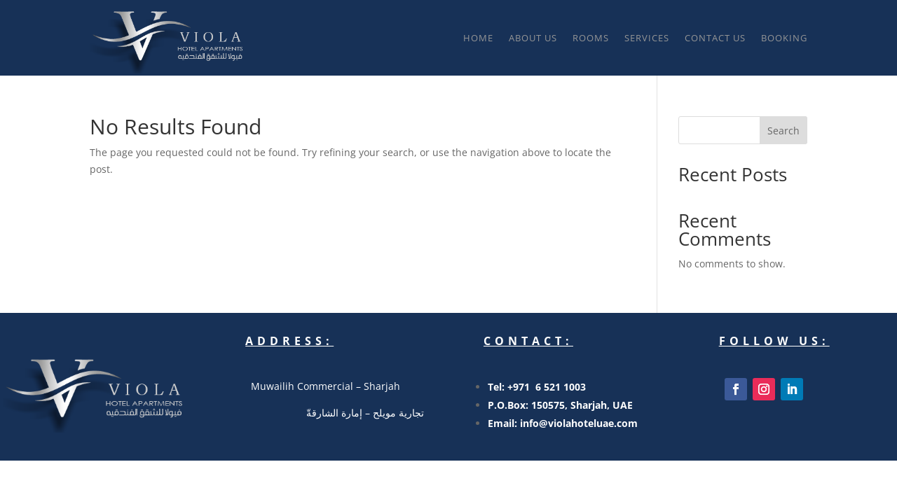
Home (478, 37)
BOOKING (784, 37)
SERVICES (646, 37)
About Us (533, 37)
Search (783, 130)
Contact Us (715, 37)
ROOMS (591, 37)
